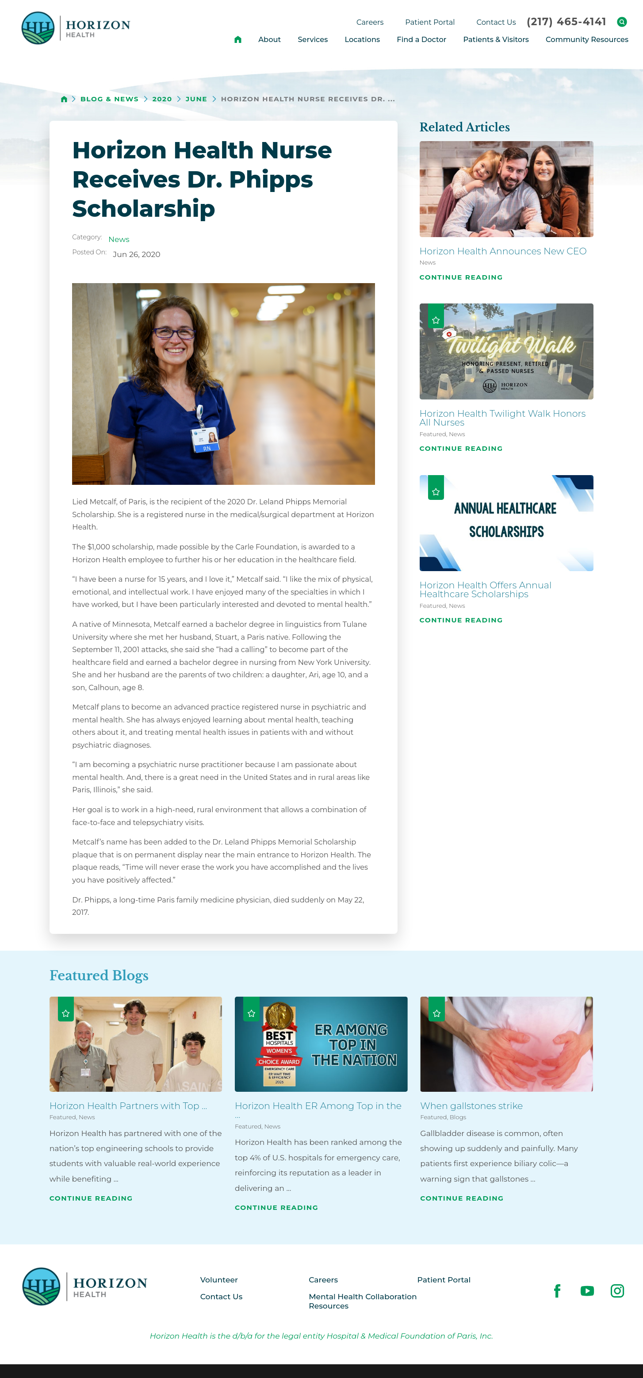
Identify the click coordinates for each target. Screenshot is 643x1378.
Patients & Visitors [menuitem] (496, 39)
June (196, 99)
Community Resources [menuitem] (587, 39)
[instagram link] (617, 1291)
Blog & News (109, 99)
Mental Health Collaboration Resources (363, 1301)
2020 (162, 99)
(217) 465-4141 (567, 22)
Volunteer (219, 1279)
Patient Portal (444, 1279)
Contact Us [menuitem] (496, 22)
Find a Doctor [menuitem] (421, 39)
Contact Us (221, 1296)
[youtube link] (587, 1291)
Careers (323, 1279)
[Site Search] (622, 22)
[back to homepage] (64, 99)
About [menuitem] (269, 39)
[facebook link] (557, 1291)
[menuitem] (238, 39)
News (119, 239)
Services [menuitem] (313, 39)
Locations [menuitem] (362, 39)
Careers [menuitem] (369, 22)
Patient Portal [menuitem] (430, 22)
